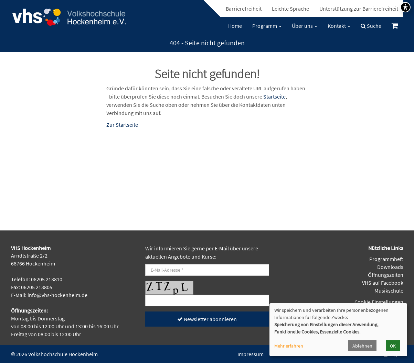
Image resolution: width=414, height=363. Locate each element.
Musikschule (388, 290)
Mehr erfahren (288, 346)
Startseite (274, 96)
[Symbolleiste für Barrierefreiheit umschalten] (405, 7)
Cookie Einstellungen (378, 301)
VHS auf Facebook (382, 282)
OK (393, 346)
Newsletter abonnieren (207, 319)
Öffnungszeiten (385, 274)
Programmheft (386, 259)
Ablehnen (362, 346)
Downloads (390, 266)
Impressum (250, 354)
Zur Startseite (122, 124)
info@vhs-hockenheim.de (57, 295)
